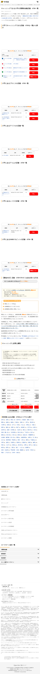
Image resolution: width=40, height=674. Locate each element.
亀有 (7, 427)
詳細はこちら (33, 76)
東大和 (20, 445)
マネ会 (1, 4)
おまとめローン (5, 514)
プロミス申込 (13, 406)
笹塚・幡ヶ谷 (4, 432)
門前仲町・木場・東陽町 (17, 450)
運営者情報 (17, 667)
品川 (31, 432)
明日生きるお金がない (27, 591)
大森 (33, 424)
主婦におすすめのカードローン (9, 530)
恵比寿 (32, 422)
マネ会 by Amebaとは (10, 667)
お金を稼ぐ (24, 592)
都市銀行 (3, 553)
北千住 (29, 427)
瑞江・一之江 (19, 447)
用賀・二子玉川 (5, 452)
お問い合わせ (29, 670)
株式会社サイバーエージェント (26, 657)
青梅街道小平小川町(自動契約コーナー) (5, 232)
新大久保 (20, 432)
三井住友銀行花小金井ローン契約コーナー (6, 118)
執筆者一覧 (27, 667)
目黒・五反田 (4, 450)
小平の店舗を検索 (13, 410)
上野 (26, 422)
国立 (24, 429)
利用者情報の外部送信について (14, 670)
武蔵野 (27, 447)
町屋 (2, 447)
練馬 (34, 442)
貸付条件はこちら (15, 614)
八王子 (8, 445)
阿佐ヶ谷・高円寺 (15, 419)
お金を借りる (4, 491)
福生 (34, 445)
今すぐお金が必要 (18, 591)
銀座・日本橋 (10, 429)
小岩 (34, 429)
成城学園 (23, 437)
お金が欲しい (18, 592)
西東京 (18, 442)
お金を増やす (5, 592)
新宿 (19, 435)
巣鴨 (17, 437)
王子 (13, 424)
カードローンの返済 (6, 522)
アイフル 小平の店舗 (7, 63)
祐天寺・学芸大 (30, 450)
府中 (30, 445)
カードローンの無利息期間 (8, 596)
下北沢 (26, 432)
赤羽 (2, 419)
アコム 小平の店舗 (7, 67)
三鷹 (12, 447)
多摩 (29, 437)
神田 (2, 427)
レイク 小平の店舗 (7, 71)
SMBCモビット (22, 587)
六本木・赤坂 (15, 452)
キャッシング (4, 503)
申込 (33, 60)
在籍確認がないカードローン (8, 506)
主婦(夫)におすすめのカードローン (9, 602)
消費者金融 (4, 495)
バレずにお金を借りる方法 (8, 591)
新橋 (2, 435)
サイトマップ (23, 670)
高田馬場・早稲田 (11, 440)
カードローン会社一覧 (7, 585)
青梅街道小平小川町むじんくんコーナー (6, 194)
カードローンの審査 (6, 538)
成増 (7, 442)
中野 (2, 442)
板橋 (12, 422)
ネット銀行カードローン (7, 562)
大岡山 (28, 424)
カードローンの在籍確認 (7, 526)
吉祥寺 (3, 429)
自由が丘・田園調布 (28, 435)
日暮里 (12, 442)
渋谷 (13, 435)
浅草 (7, 419)
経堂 (34, 427)
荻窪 (8, 424)
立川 (2, 440)
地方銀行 (3, 558)
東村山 (14, 445)
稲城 (16, 422)
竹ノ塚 (35, 437)
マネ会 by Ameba (9, 639)
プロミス (12, 587)
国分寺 (29, 429)
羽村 (2, 445)
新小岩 (8, 435)
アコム (8, 587)
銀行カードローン (6, 499)
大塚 (18, 424)
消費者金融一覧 (5, 586)
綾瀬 (7, 422)
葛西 (29, 442)
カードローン (7, 4)
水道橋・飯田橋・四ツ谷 (7, 437)
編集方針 (32, 667)
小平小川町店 (15, 63)
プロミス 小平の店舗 (7, 58)
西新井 (24, 442)
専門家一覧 (22, 667)
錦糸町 (23, 427)
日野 (25, 445)
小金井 (19, 429)
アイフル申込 (27, 406)
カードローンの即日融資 (7, 510)
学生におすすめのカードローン (9, 534)
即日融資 (23, 597)
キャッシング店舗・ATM (17, 4)
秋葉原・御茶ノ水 (27, 419)
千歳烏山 (32, 440)
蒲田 (12, 427)
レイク (16, 587)
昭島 (2, 422)
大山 (22, 424)
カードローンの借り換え (7, 518)
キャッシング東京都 (28, 4)
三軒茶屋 (13, 432)
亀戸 (17, 427)
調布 (27, 440)
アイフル (4, 587)
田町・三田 (21, 440)
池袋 (21, 422)
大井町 (3, 424)
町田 (7, 447)
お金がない (29, 592)
